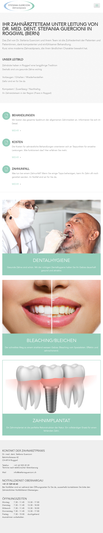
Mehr (16, 130)
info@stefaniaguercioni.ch (25, 472)
